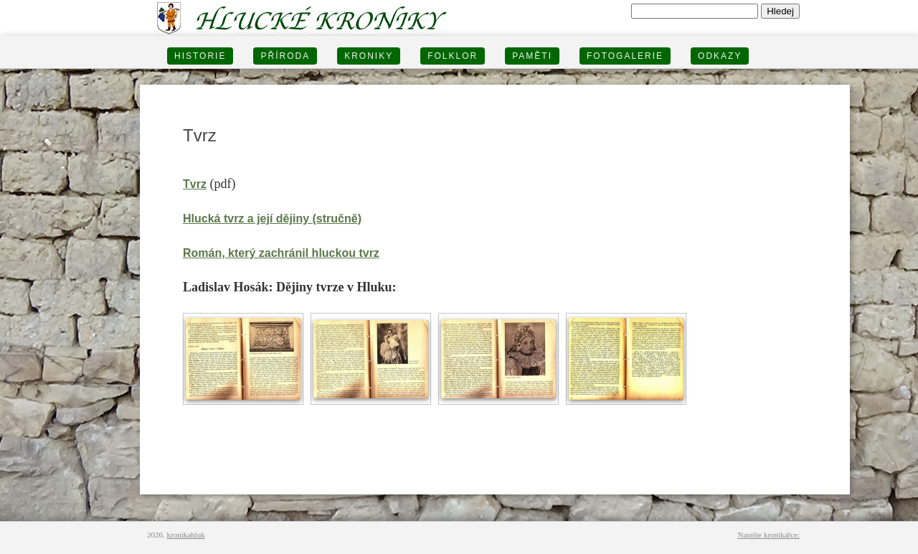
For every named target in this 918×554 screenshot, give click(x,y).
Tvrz (195, 184)
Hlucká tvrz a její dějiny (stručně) (272, 218)
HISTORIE (200, 56)
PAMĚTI (532, 56)
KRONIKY (368, 56)
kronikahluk (186, 534)
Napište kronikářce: (769, 534)
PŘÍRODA (285, 56)
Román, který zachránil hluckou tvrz (281, 253)
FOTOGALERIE (625, 56)
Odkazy (720, 56)
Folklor (452, 56)
